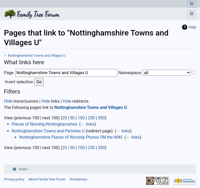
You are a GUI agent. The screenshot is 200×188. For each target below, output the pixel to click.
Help (192, 27)
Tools (22, 169)
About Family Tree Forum (46, 179)
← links (88, 124)
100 (81, 117)
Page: (9, 72)
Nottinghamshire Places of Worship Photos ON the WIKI (70, 137)
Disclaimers (78, 179)
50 (72, 117)
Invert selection (19, 81)
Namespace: (130, 72)
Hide (8, 101)
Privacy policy (14, 179)
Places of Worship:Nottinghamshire (44, 124)
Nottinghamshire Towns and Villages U (36, 55)
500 (101, 117)
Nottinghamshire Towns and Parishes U (48, 130)
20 (64, 117)
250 (91, 117)
